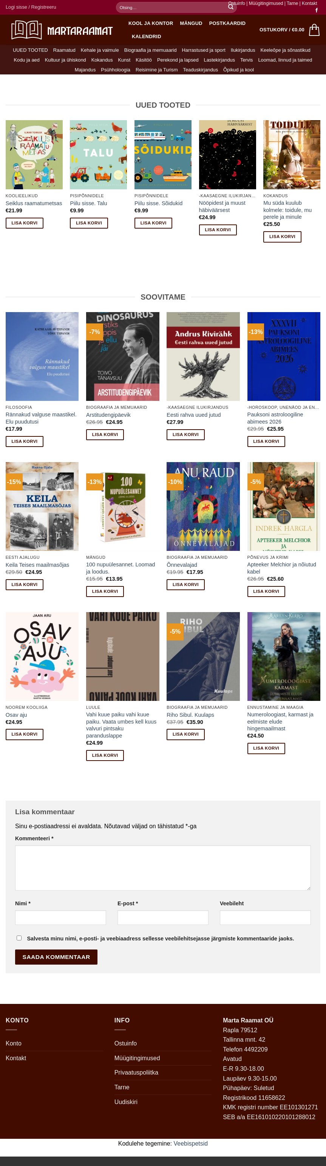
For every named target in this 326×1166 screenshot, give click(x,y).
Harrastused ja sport (204, 50)
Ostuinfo (236, 3)
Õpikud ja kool (238, 70)
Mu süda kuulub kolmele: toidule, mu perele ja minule (287, 210)
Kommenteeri (34, 838)
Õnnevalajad (182, 565)
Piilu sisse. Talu (88, 203)
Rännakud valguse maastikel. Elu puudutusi (41, 418)
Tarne (293, 3)
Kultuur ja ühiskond (65, 60)
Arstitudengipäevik (108, 415)
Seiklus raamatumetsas (34, 203)
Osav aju (16, 715)
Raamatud (64, 50)
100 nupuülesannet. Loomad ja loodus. (120, 568)
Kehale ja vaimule (100, 50)
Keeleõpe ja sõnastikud (286, 50)
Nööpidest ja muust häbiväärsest (222, 206)
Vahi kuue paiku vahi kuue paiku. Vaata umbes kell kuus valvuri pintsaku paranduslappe (121, 725)
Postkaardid (227, 23)
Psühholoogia (115, 70)
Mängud (191, 23)
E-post (127, 903)
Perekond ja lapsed (178, 60)
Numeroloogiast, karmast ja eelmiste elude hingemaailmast (280, 721)
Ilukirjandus (243, 50)
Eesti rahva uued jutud (194, 415)
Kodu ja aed (26, 60)
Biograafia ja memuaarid (150, 50)
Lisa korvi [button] (25, 223)
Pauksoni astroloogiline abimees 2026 (275, 418)
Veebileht (232, 903)
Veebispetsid (191, 1143)
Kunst (124, 60)
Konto (14, 1043)
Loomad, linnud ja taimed (285, 60)
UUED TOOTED (30, 50)
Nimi (23, 903)
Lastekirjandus (219, 60)
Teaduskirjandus (200, 70)
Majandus (85, 70)
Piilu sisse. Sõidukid (158, 203)
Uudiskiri (126, 1102)
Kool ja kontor (150, 23)
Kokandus (102, 60)
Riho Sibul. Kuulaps (190, 715)
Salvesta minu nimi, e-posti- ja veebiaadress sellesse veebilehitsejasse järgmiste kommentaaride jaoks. (160, 939)
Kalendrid (146, 36)
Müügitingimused (266, 3)
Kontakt (309, 3)
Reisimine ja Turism (157, 70)
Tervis (246, 60)
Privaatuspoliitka (136, 1072)
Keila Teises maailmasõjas (38, 565)
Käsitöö (144, 60)
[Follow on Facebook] (316, 10)
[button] (31, 7)
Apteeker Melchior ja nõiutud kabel (281, 568)
